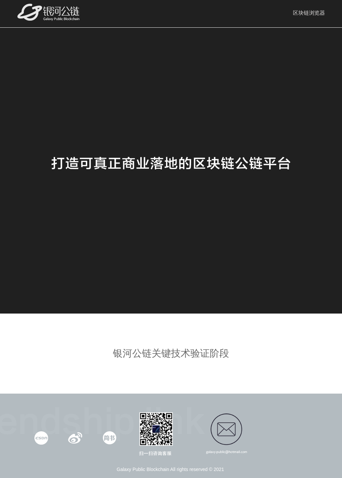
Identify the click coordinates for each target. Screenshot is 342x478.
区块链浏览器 (309, 13)
